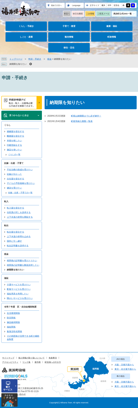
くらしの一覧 (14, 154)
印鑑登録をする (14, 145)
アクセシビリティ (10, 362)
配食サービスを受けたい (19, 289)
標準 (109, 5)
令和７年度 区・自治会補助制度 (20, 307)
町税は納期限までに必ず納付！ (86, 116)
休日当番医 (78, 13)
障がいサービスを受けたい (20, 298)
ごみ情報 (90, 13)
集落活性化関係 (14, 331)
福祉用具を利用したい (17, 294)
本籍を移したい (14, 140)
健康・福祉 (111, 26)
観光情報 (69, 37)
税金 (49, 59)
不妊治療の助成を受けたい (20, 169)
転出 (6, 225)
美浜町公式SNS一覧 (122, 13)
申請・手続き (34, 59)
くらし (7, 125)
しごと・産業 (26, 37)
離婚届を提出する (15, 136)
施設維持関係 (13, 322)
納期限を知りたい (18, 64)
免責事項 (53, 358)
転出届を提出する (15, 232)
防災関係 (11, 318)
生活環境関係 (13, 313)
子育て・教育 (69, 26)
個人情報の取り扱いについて (31, 358)
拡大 (103, 5)
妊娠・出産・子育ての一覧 (20, 192)
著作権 (37, 362)
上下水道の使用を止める (19, 236)
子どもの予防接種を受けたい (21, 183)
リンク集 (26, 362)
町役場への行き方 (53, 362)
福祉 (6, 278)
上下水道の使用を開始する (20, 217)
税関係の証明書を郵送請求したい (23, 265)
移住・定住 (69, 47)
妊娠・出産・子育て (14, 163)
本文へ (67, 13)
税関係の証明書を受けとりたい (22, 260)
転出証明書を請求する (17, 246)
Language (76, 5)
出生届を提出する (15, 179)
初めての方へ (56, 5)
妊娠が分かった (14, 174)
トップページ (15, 59)
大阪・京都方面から (124, 365)
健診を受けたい (14, 188)
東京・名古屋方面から (125, 369)
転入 (6, 201)
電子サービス (7, 388)
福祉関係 (11, 327)
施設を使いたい (14, 150)
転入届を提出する (15, 208)
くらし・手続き (26, 26)
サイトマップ (8, 358)
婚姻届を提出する (15, 131)
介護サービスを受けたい (19, 284)
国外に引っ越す (14, 241)
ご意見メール (103, 13)
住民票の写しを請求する (19, 212)
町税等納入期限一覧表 (82, 121)
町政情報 (111, 37)
